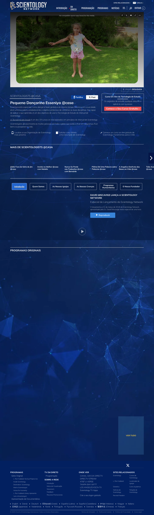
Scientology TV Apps (89, 490)
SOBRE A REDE (52, 479)
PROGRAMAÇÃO (87, 8)
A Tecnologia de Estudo (20, 119)
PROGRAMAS (103, 8)
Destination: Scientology (21, 485)
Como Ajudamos (135, 487)
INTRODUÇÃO (61, 8)
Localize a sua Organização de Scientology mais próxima (32, 133)
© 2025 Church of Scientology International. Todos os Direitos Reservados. (34, 512)
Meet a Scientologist (20, 487)
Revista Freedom (119, 495)
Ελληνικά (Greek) (50, 503)
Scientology (117, 475)
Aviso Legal (138, 512)
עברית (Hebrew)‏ (107, 503)
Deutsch (35, 503)
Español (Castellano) (87, 503)
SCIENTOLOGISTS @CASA (25, 95)
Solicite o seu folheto (72, 133)
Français (121, 506)
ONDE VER (84, 472)
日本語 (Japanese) (20, 506)
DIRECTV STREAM (88, 478)
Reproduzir (102, 215)
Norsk (47, 506)
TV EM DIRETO (51, 472)
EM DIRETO (74, 8)
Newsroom (50, 489)
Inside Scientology (19, 482)
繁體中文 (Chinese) (106, 506)
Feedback (50, 492)
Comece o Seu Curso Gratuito (122, 108)
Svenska (90, 506)
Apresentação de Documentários (25, 499)
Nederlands (36, 506)
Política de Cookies (105, 512)
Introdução (50, 483)
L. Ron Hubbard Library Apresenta (24, 493)
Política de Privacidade (122, 512)
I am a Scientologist (20, 496)
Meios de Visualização (54, 486)
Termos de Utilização (88, 512)
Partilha (78, 97)
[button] (151, 158)
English (15, 503)
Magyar (121, 503)
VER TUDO (131, 435)
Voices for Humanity (20, 490)
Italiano (131, 503)
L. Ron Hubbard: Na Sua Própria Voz (25, 479)
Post (92, 97)
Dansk (25, 503)
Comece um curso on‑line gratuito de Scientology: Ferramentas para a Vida (119, 133)
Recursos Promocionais (55, 495)
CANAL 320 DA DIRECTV (91, 476)
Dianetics (116, 487)
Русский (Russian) (75, 506)
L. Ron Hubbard (118, 481)
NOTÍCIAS (115, 8)
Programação (51, 476)
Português (58, 506)
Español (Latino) (68, 503)
